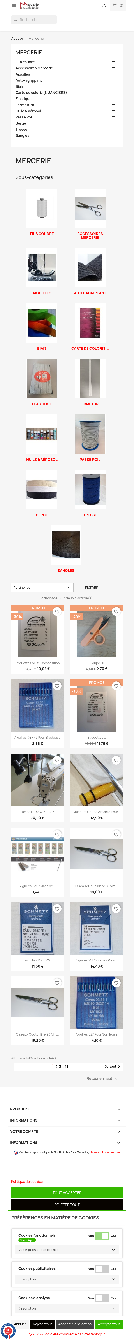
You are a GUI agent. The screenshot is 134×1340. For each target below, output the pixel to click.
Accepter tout (109, 1324)
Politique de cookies (27, 1181)
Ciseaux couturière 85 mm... (96, 886)
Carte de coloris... (90, 348)
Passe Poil (24, 117)
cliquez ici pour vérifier (105, 1152)
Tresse (21, 129)
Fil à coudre (25, 62)
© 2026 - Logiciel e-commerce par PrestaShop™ (67, 1334)
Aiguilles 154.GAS (37, 960)
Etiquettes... (96, 737)
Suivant (113, 1066)
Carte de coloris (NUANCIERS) (41, 92)
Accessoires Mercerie (34, 68)
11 (67, 1066)
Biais (20, 86)
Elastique (24, 99)
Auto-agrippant (29, 80)
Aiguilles (23, 74)
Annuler (20, 1324)
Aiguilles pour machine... (37, 886)
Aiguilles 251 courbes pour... (97, 960)
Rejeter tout (67, 1204)
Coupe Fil (97, 663)
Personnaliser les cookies (63, 1181)
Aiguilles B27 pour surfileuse (97, 1034)
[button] (67, 1249)
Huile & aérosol (28, 111)
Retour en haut (102, 1079)
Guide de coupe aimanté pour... (97, 812)
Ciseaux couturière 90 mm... (37, 1034)
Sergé (21, 123)
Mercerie (29, 52)
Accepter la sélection (75, 1324)
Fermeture (25, 105)
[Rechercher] (34, 19)
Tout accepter (67, 1192)
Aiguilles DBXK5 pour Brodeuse (37, 737)
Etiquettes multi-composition (37, 663)
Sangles (22, 135)
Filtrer (92, 587)
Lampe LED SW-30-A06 (38, 812)
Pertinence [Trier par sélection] (42, 587)
